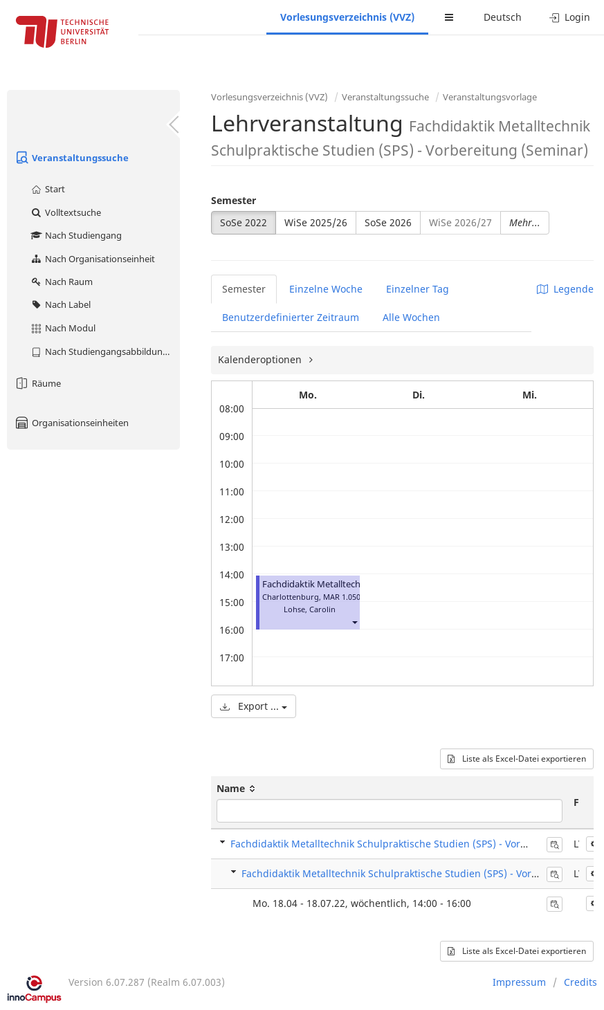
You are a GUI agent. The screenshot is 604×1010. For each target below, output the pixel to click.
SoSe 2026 (388, 222)
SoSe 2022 (243, 222)
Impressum (519, 982)
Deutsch (503, 17)
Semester (233, 200)
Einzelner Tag (417, 288)
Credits (580, 982)
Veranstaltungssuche (71, 158)
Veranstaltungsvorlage (490, 97)
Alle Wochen (411, 317)
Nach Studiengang (76, 235)
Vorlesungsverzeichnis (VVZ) (347, 17)
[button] (354, 621)
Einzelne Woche (326, 288)
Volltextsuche (65, 212)
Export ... (253, 706)
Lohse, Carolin (310, 609)
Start (47, 189)
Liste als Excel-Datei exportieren (517, 758)
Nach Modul (62, 328)
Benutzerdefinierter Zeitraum (290, 317)
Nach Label (60, 304)
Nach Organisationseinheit (92, 258)
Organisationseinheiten (71, 422)
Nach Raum (61, 281)
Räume (37, 383)
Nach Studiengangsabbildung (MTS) (105, 351)
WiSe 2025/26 (315, 222)
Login (569, 17)
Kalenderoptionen (261, 359)
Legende (565, 288)
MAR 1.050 (341, 596)
